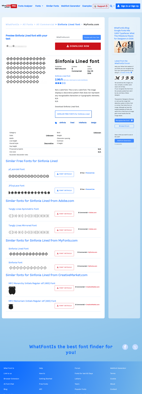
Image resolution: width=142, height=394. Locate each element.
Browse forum (124, 126)
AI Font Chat (9, 384)
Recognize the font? (124, 120)
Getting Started (45, 379)
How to (42, 374)
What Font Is (9, 368)
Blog (5, 389)
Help (41, 368)
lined (72, 123)
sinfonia (62, 123)
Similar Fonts (52, 6)
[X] (135, 347)
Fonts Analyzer (25, 6)
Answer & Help (126, 72)
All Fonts (28, 25)
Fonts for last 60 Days (84, 374)
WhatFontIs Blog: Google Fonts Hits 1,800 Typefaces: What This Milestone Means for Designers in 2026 (124, 33)
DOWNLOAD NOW (78, 46)
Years (77, 384)
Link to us (8, 374)
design (93, 123)
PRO (14, 6)
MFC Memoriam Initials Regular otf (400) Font (32, 301)
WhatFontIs (12, 25)
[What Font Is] (6, 6)
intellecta (82, 123)
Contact (113, 389)
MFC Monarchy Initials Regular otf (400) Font (32, 283)
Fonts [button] (38, 6)
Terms (112, 374)
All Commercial (45, 25)
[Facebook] (125, 347)
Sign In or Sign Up (128, 6)
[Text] (68, 37)
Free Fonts (43, 384)
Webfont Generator (70, 6)
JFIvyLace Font (16, 186)
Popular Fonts (80, 389)
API (40, 389)
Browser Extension (11, 379)
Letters (78, 379)
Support (100, 6)
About (112, 384)
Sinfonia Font (15, 262)
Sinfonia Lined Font (19, 249)
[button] (112, 6)
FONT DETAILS (64, 174)
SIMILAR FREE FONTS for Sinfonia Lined (73, 114)
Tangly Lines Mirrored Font (23, 225)
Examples (87, 6)
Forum (77, 368)
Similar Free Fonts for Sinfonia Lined (32, 161)
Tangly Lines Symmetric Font (24, 209)
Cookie (113, 379)
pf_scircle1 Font (17, 169)
